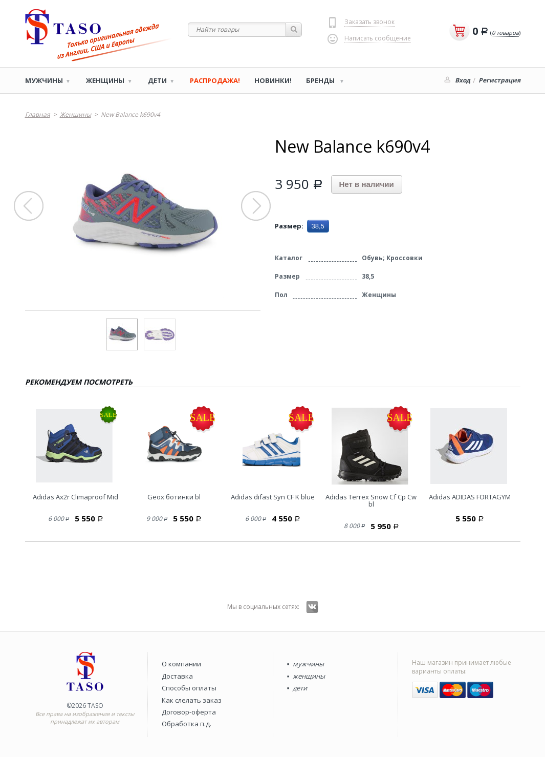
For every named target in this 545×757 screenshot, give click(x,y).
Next (256, 206)
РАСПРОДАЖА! (215, 80)
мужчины (308, 663)
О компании (181, 663)
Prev (29, 206)
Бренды (321, 80)
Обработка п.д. (186, 723)
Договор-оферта (189, 712)
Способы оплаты (189, 687)
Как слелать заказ (192, 700)
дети (300, 687)
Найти (294, 30)
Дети (157, 80)
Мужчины (44, 80)
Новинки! (273, 80)
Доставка (177, 676)
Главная (37, 114)
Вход (462, 80)
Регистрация (499, 80)
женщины (309, 676)
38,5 (318, 226)
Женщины (105, 80)
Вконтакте (312, 607)
